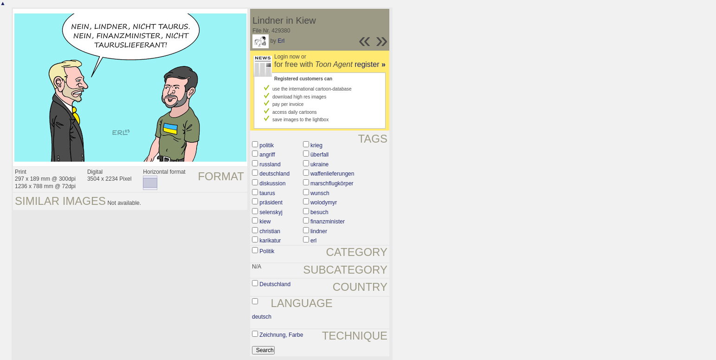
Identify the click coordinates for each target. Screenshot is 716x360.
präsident (270, 202)
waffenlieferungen (332, 173)
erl (313, 240)
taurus (267, 193)
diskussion (272, 183)
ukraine (319, 164)
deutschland (274, 173)
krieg (316, 145)
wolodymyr (323, 202)
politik (266, 145)
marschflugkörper (332, 183)
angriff (267, 154)
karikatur (270, 240)
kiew (265, 221)
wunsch (319, 193)
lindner (318, 231)
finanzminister (327, 221)
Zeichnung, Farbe (281, 335)
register (370, 64)
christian (269, 231)
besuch (319, 212)
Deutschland (274, 284)
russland (269, 164)
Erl (280, 41)
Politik (266, 251)
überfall (319, 154)
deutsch (261, 317)
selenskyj (270, 212)
